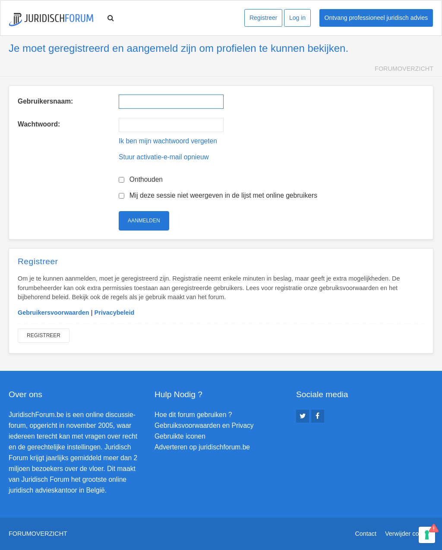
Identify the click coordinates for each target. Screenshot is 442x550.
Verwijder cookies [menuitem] (409, 533)
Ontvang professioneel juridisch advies (376, 17)
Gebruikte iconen (180, 436)
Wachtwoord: (39, 124)
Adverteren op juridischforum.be (202, 447)
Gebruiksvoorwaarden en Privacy (204, 425)
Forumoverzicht (404, 68)
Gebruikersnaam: (45, 101)
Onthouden (141, 179)
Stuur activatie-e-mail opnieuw (164, 157)
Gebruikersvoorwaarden (53, 312)
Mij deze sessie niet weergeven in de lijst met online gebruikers (218, 195)
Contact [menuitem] (365, 533)
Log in (297, 17)
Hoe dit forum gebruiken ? (193, 414)
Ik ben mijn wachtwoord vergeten (168, 141)
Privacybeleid (115, 312)
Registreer (263, 17)
